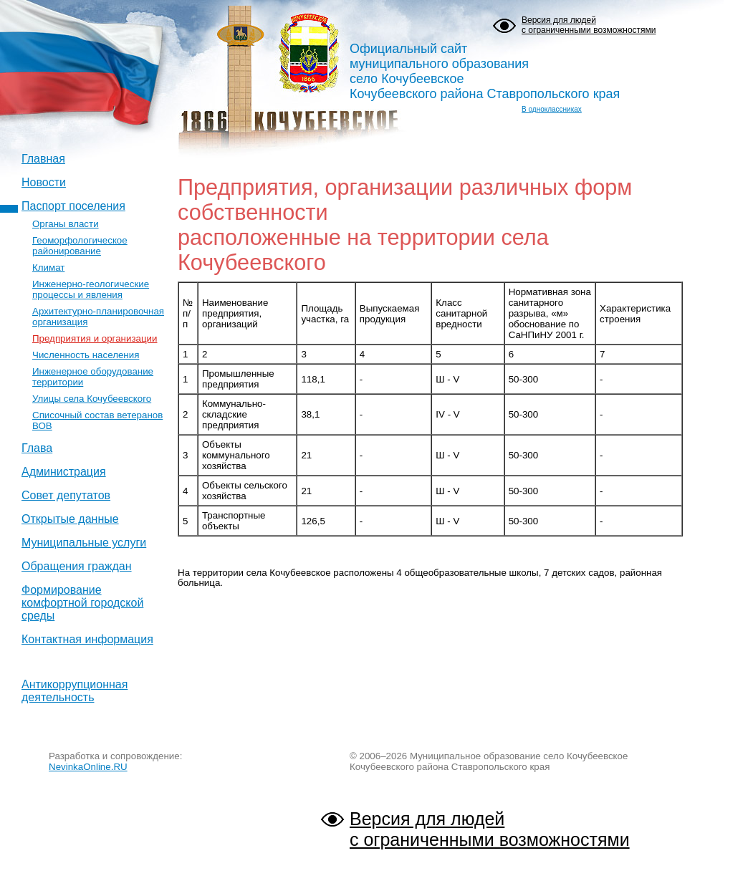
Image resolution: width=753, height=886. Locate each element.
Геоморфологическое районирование (80, 245)
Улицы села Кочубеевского (91, 398)
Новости (43, 182)
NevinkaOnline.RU (88, 766)
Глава (36, 448)
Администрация (63, 472)
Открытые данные (70, 519)
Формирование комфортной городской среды (82, 603)
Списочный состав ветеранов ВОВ (97, 420)
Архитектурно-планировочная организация (98, 316)
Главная (43, 159)
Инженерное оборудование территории (92, 376)
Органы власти (65, 223)
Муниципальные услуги (83, 542)
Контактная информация (87, 639)
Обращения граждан (76, 566)
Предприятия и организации (94, 338)
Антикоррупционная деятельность (74, 690)
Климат (48, 267)
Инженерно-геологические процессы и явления (90, 289)
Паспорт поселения (73, 206)
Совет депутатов (65, 495)
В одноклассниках (552, 109)
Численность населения (85, 355)
